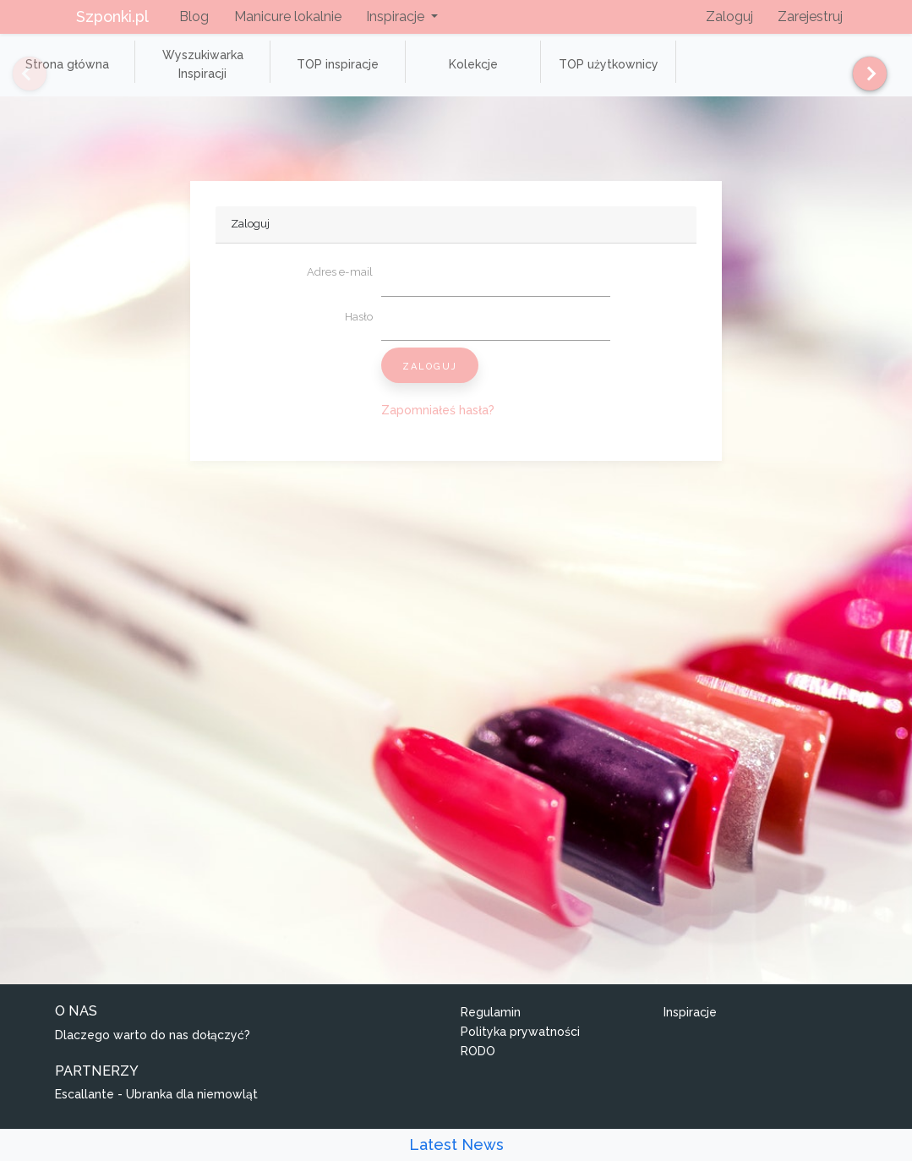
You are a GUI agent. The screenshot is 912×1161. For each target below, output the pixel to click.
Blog (194, 16)
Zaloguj (729, 16)
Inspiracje (690, 1012)
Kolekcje (473, 64)
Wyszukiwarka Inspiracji (202, 64)
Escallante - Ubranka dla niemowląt (156, 1094)
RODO (478, 1051)
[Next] (863, 73)
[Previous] (17, 73)
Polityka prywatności (520, 1031)
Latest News (456, 1144)
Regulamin (491, 1012)
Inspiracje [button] (397, 16)
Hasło (359, 316)
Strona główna (67, 64)
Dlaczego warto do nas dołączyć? (152, 1035)
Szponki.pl (112, 16)
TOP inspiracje (338, 64)
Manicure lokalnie (287, 16)
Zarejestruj (810, 16)
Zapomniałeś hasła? (437, 410)
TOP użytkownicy (608, 64)
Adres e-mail (340, 272)
